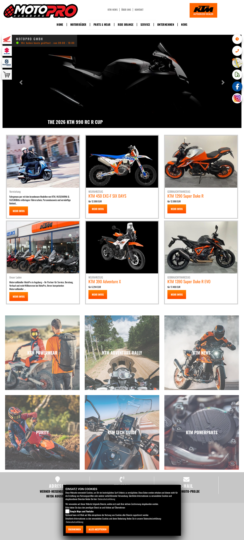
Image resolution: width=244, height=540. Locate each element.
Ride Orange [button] (125, 24)
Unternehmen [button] (165, 24)
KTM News (113, 9)
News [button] (184, 24)
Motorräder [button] (78, 24)
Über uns (126, 9)
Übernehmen (74, 529)
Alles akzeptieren (97, 529)
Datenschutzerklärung (106, 499)
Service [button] (145, 24)
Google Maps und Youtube (82, 511)
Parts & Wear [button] (102, 24)
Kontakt (139, 9)
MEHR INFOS (19, 211)
